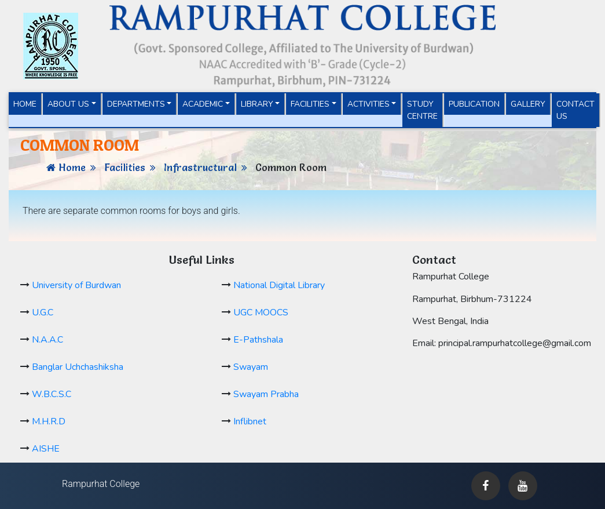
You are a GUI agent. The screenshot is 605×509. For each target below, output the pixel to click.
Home (28, 104)
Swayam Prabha (266, 394)
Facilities (124, 167)
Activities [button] (368, 104)
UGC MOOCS (260, 312)
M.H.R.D (48, 421)
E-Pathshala (258, 339)
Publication (474, 104)
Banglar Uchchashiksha (77, 367)
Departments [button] (136, 104)
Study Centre (422, 110)
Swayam (250, 367)
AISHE (46, 448)
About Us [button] (68, 104)
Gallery (528, 104)
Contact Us (575, 110)
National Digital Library (279, 285)
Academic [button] (202, 104)
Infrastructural (200, 167)
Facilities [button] (310, 104)
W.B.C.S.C (51, 394)
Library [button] (257, 104)
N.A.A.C (47, 339)
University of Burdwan (76, 285)
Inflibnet (249, 421)
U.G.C (42, 312)
